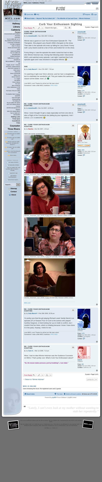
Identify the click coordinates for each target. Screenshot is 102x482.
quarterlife (17, 95)
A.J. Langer (17, 78)
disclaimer (74, 425)
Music (18, 49)
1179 (82, 90)
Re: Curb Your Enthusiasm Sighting (37, 104)
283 (82, 364)
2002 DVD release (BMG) (13, 111)
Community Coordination (13, 42)
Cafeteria (35, 3)
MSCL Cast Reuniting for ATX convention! (13, 151)
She (26, 66)
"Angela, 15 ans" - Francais (13, 64)
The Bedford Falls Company (13, 94)
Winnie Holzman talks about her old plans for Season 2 (13, 143)
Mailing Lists (15, 117)
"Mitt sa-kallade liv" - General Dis (12, 62)
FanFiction (17, 37)
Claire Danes (16, 70)
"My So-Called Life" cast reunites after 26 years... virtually (13, 169)
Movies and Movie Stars (14, 47)
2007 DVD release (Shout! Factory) (13, 105)
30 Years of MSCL (13, 162)
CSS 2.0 (55, 428)
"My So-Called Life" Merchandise (15, 113)
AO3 (56, 85)
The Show (17, 35)
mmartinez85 (81, 32)
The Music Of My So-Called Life (13, 91)
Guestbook (16, 121)
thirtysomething (16, 99)
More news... (13, 155)
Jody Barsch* (82, 86)
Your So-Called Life (15, 52)
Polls (18, 123)
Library (16, 27)
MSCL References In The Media (13, 88)
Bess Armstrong (16, 85)
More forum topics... (13, 179)
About (12, 195)
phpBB (54, 397)
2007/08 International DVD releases (13, 108)
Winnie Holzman (16, 77)
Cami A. (80, 360)
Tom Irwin (17, 83)
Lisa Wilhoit (17, 80)
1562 (82, 150)
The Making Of (16, 101)
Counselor (15, 126)
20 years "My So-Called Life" (13, 147)
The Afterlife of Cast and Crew (12, 40)
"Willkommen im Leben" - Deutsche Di (13, 58)
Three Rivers (14, 129)
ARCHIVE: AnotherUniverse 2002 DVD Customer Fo (13, 67)
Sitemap (12, 188)
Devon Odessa (16, 82)
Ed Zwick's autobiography (12, 176)
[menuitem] (36, 14)
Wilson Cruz (17, 75)
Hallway (16, 24)
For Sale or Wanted (15, 44)
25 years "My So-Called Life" (13, 138)
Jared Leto (17, 71)
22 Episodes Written (13, 165)
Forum (42, 3)
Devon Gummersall (15, 73)
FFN (52, 85)
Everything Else (16, 54)
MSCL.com (27, 3)
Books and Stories (15, 51)
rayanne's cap (13, 173)
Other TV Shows (16, 46)
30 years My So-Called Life (13, 134)
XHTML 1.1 (48, 428)
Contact (12, 192)
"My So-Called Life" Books (13, 102)
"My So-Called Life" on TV (13, 39)
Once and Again (16, 97)
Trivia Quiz (16, 119)
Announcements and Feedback (12, 34)
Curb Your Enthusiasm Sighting (60, 24)
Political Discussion (15, 56)
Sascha (80, 140)
